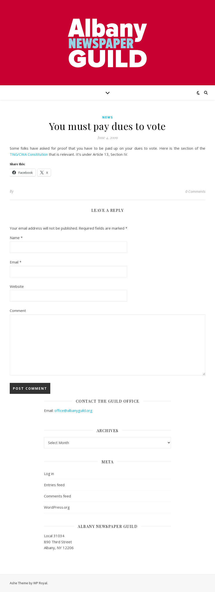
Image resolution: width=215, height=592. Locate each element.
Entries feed (54, 484)
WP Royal (40, 583)
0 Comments (195, 191)
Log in (49, 473)
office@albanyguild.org (73, 410)
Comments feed (57, 496)
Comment (18, 310)
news (107, 117)
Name (16, 237)
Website (17, 286)
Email (15, 262)
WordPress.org (57, 507)
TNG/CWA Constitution (29, 154)
